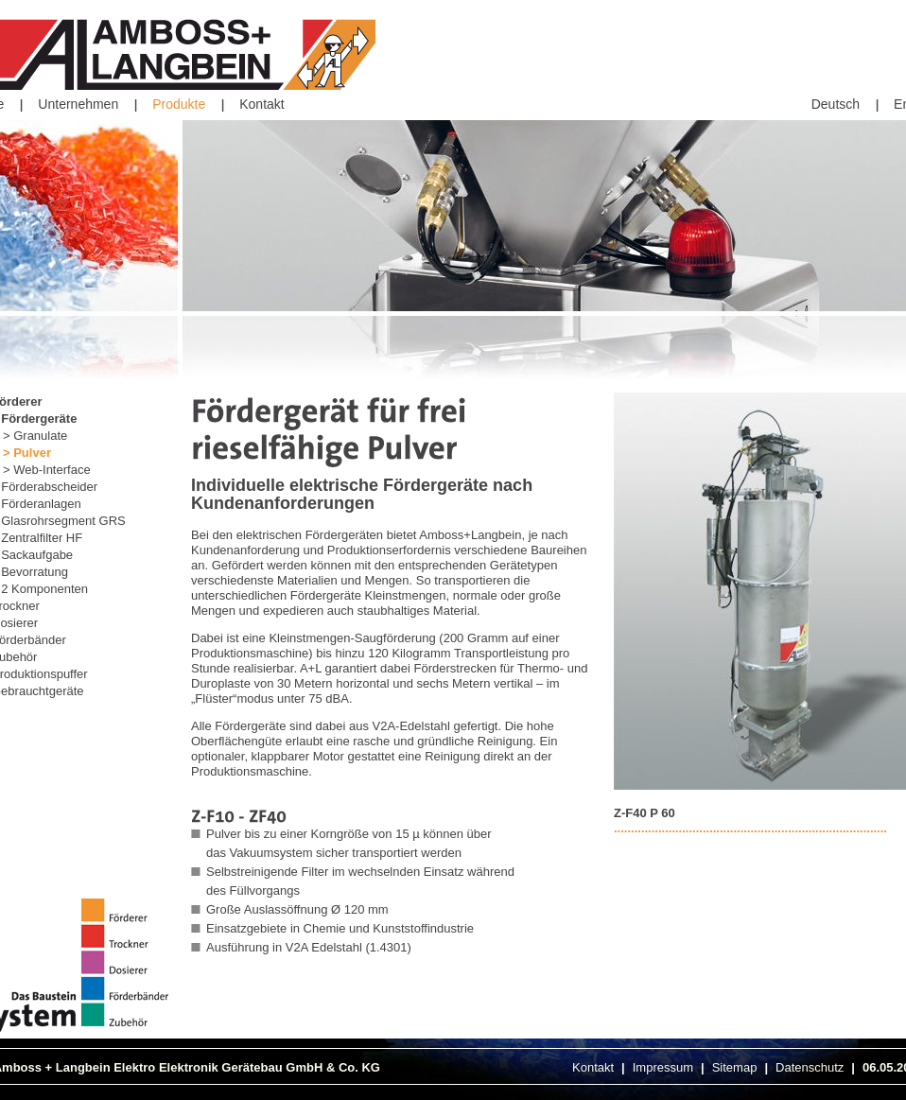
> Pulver (27, 452)
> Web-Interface (47, 470)
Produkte (178, 104)
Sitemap (735, 1067)
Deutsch (835, 104)
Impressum (663, 1067)
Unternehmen (78, 104)
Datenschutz (809, 1067)
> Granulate (35, 435)
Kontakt (261, 104)
